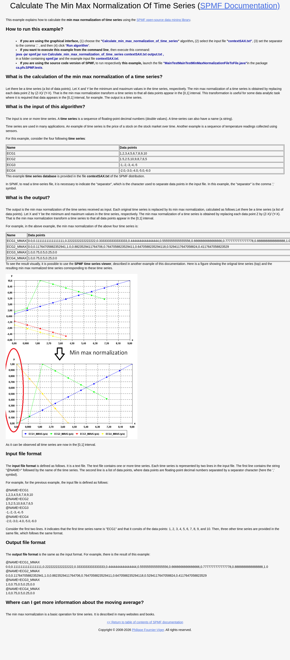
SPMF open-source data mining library (163, 20)
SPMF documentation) (240, 5)
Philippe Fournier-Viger (148, 630)
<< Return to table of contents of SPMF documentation (145, 622)
